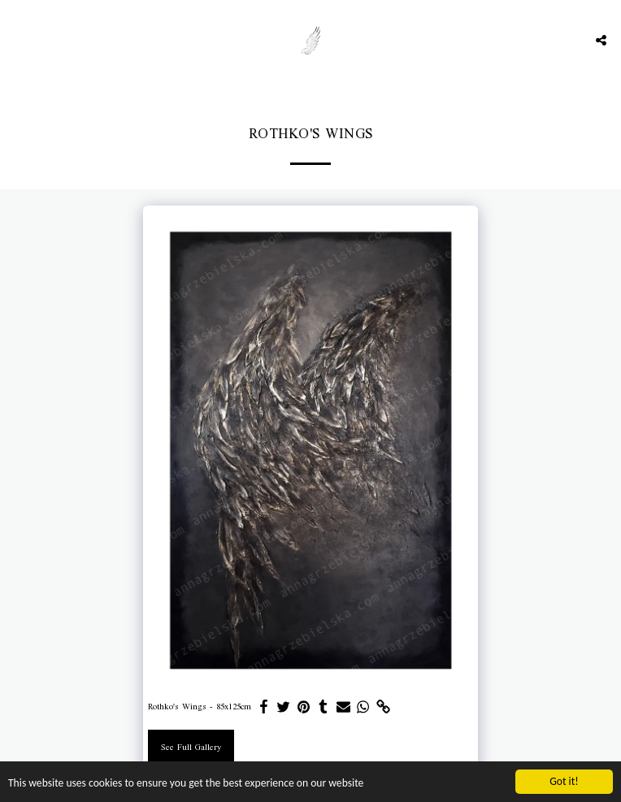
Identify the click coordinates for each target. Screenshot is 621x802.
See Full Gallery (191, 748)
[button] (18, 39)
